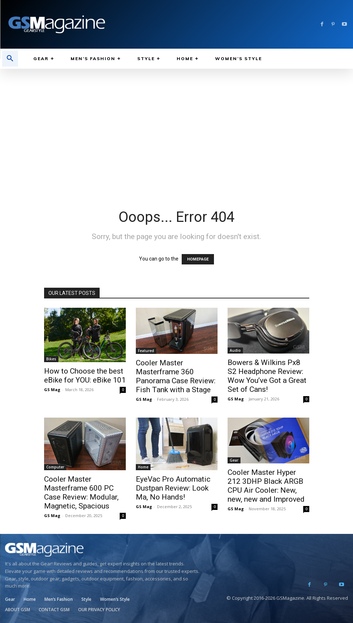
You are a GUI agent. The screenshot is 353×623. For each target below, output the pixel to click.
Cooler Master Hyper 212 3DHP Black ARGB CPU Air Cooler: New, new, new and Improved (266, 485)
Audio (235, 350)
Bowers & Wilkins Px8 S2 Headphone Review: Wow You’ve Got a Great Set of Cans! (267, 376)
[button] (10, 59)
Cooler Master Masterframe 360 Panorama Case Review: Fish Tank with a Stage (175, 376)
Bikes (51, 358)
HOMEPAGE (198, 259)
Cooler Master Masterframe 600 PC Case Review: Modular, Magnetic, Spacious (81, 492)
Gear (234, 460)
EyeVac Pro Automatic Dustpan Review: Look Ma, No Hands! (173, 488)
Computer (55, 466)
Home (143, 466)
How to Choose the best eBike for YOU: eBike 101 (85, 375)
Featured (146, 350)
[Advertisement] (176, 122)
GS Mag (52, 389)
